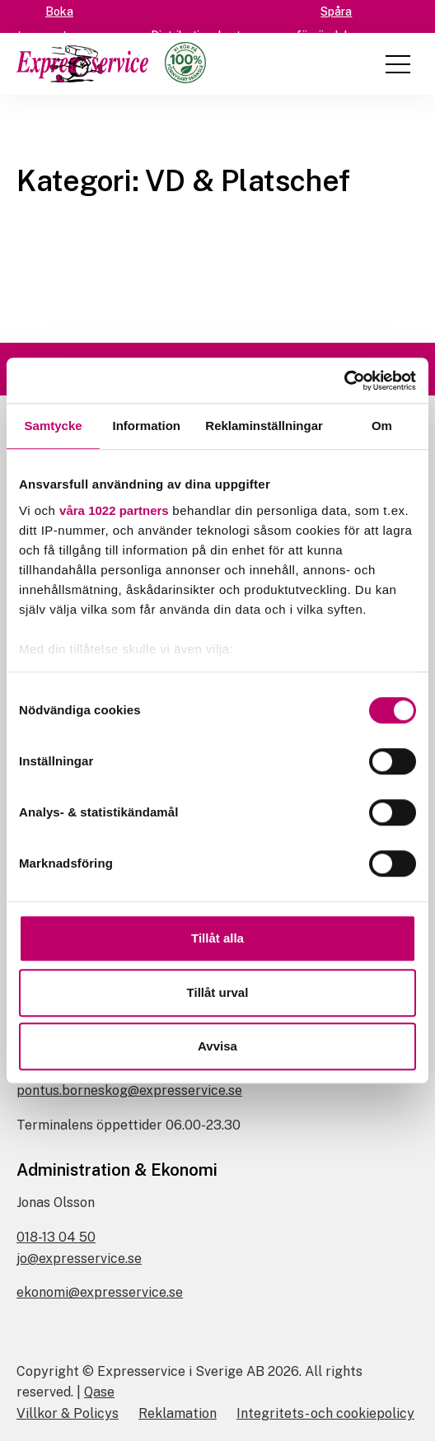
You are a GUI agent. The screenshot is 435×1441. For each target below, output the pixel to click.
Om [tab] (382, 426)
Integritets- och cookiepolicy (325, 1413)
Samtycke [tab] (53, 426)
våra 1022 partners (114, 510)
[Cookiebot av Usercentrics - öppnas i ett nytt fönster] (344, 380)
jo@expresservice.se (79, 1258)
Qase (99, 1392)
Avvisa (217, 1046)
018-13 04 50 (56, 1237)
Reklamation (177, 1413)
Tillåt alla (217, 938)
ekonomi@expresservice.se (99, 1292)
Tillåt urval (218, 992)
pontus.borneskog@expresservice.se (129, 1090)
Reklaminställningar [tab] (264, 426)
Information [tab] (146, 426)
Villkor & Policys (67, 1413)
